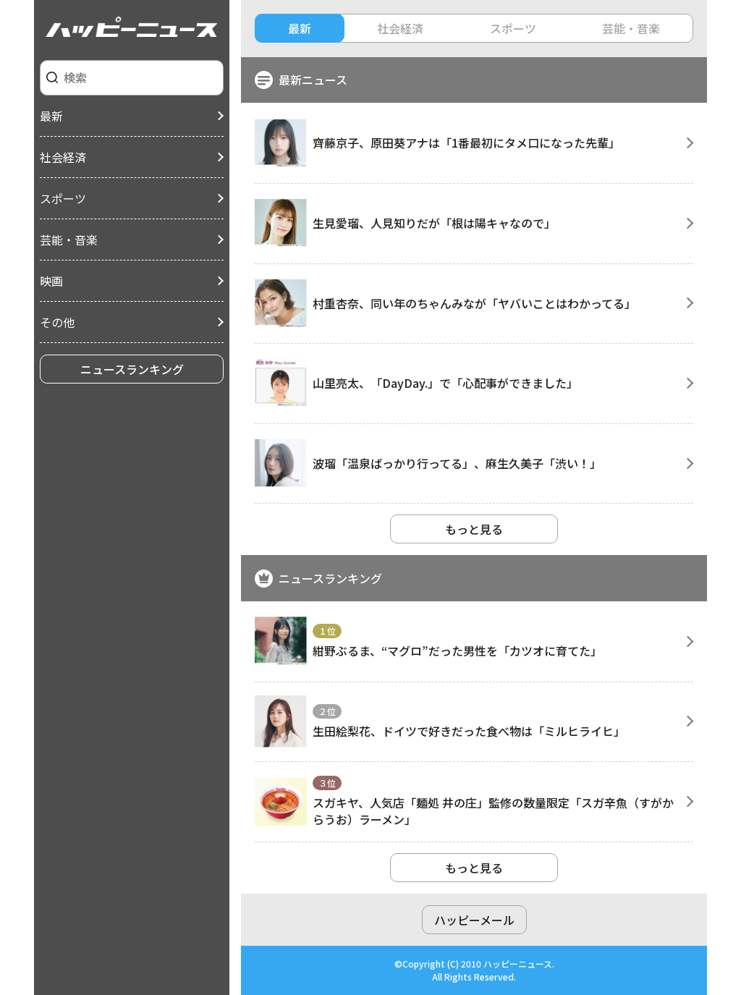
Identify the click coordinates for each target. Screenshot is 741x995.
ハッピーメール (474, 919)
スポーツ (63, 198)
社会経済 (63, 157)
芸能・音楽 (69, 239)
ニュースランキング (132, 369)
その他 (57, 322)
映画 (51, 280)
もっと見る (474, 529)
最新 (51, 115)
